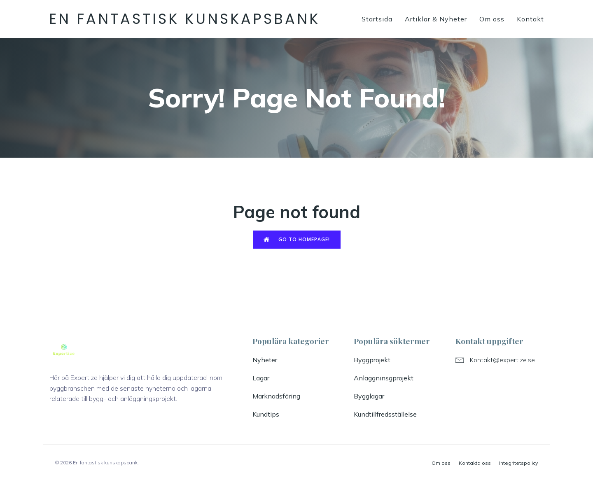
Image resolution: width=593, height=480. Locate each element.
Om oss (491, 19)
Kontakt (530, 19)
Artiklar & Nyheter (436, 19)
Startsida (377, 19)
